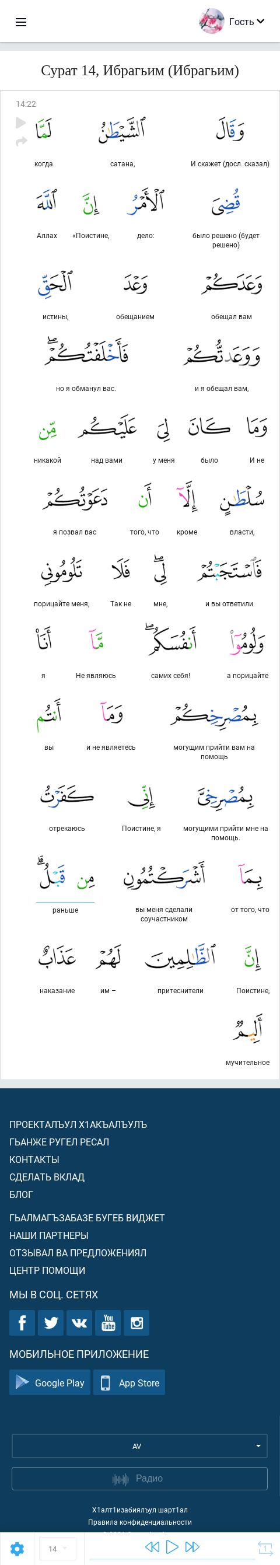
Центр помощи (47, 1270)
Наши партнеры (49, 1235)
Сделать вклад (47, 1177)
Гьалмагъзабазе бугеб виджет (87, 1217)
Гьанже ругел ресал (59, 1142)
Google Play (50, 1383)
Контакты (34, 1159)
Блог (21, 1194)
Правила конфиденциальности (140, 1521)
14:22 (26, 103)
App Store (129, 1383)
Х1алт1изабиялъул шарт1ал (140, 1509)
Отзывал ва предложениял (77, 1252)
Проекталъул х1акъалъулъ (78, 1124)
